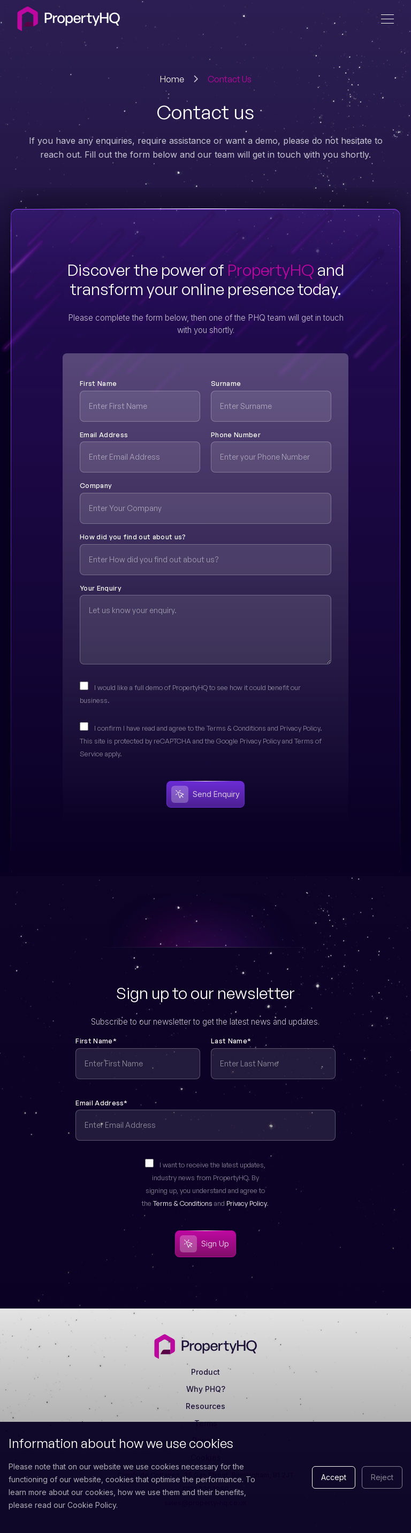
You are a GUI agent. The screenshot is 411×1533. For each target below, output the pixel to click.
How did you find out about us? (133, 536)
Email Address (104, 434)
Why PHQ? (205, 1388)
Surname (226, 383)
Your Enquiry (100, 588)
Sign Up (204, 1243)
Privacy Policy (246, 1203)
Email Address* (101, 1102)
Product (205, 1371)
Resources (205, 1406)
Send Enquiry (205, 794)
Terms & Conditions (182, 1203)
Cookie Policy (91, 1504)
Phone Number (236, 434)
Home (172, 79)
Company (96, 485)
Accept (333, 1477)
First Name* (96, 1040)
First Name (98, 383)
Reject (382, 1477)
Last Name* (231, 1040)
